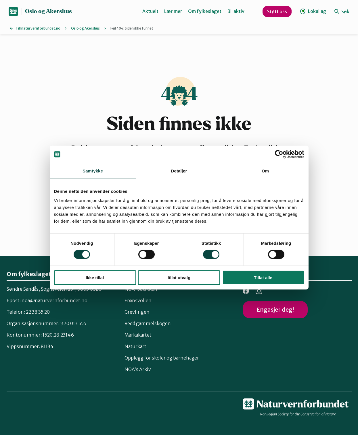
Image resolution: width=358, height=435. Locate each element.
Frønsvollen (138, 300)
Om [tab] (265, 170)
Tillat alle (263, 277)
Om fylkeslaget (204, 11)
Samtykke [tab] (93, 170)
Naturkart (135, 346)
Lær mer (173, 11)
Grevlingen (137, 312)
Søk (341, 11)
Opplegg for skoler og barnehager (162, 358)
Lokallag (313, 11)
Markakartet (138, 335)
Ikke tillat (95, 277)
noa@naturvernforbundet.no (54, 300)
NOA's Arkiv (138, 369)
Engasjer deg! (275, 309)
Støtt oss (277, 11)
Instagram (259, 291)
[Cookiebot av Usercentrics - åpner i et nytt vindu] (279, 154)
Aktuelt (150, 11)
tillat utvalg (179, 277)
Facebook (246, 291)
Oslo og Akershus (48, 11)
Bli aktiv (235, 11)
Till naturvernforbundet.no (38, 28)
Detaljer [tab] (179, 170)
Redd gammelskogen (148, 323)
